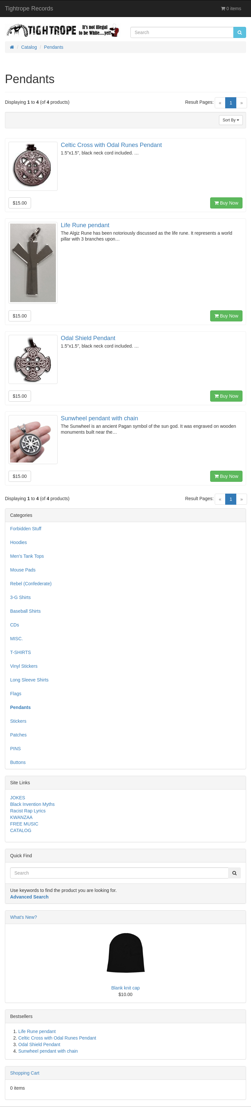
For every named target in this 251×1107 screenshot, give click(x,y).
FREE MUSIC (24, 823)
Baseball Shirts (25, 611)
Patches (18, 734)
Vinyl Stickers (24, 666)
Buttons (17, 762)
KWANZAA (21, 817)
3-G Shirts (20, 597)
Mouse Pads (23, 569)
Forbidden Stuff (25, 528)
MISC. (16, 638)
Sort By (231, 120)
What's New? (23, 917)
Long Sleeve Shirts (29, 679)
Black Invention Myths (32, 804)
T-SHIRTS (20, 652)
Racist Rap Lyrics (27, 810)
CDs (14, 624)
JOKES (17, 797)
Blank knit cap (125, 987)
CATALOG (20, 830)
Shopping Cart (25, 1073)
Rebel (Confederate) (31, 583)
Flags (15, 693)
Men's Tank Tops (27, 556)
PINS (15, 748)
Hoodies (18, 542)
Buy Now (226, 203)
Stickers (18, 721)
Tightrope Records (29, 8)
